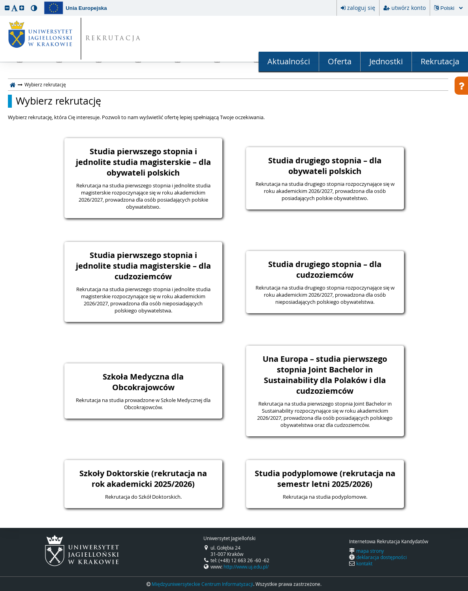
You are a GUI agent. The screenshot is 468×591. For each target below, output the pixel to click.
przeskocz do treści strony (2, 2)
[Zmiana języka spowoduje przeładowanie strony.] (451, 8)
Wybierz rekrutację (58, 101)
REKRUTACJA (113, 39)
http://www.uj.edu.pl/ (246, 566)
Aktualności (288, 61)
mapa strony (370, 551)
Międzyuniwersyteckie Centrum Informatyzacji (202, 584)
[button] (7, 7)
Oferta (339, 61)
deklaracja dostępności (381, 557)
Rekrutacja (440, 61)
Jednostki (386, 61)
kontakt (364, 563)
